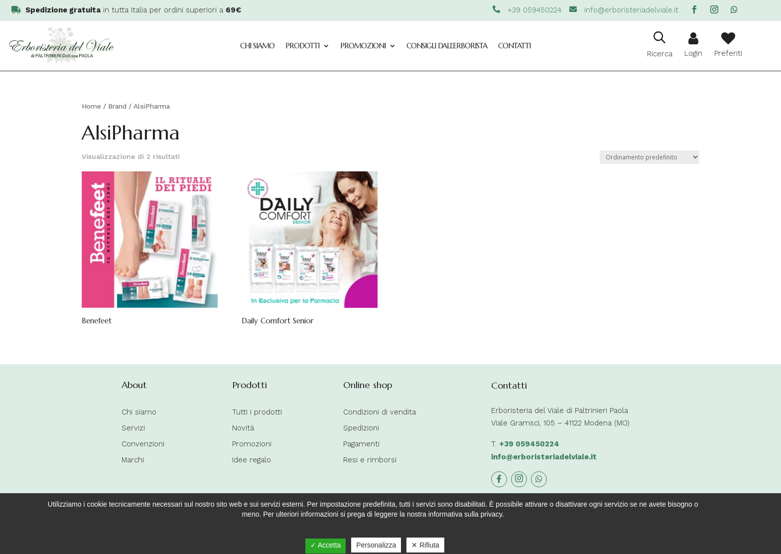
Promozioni (363, 45)
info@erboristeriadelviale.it (544, 456)
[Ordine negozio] (649, 157)
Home (91, 106)
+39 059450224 (529, 443)
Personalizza (376, 545)
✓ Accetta (325, 545)
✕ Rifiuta (425, 545)
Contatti (514, 45)
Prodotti (302, 45)
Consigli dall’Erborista (446, 45)
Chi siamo (257, 45)
